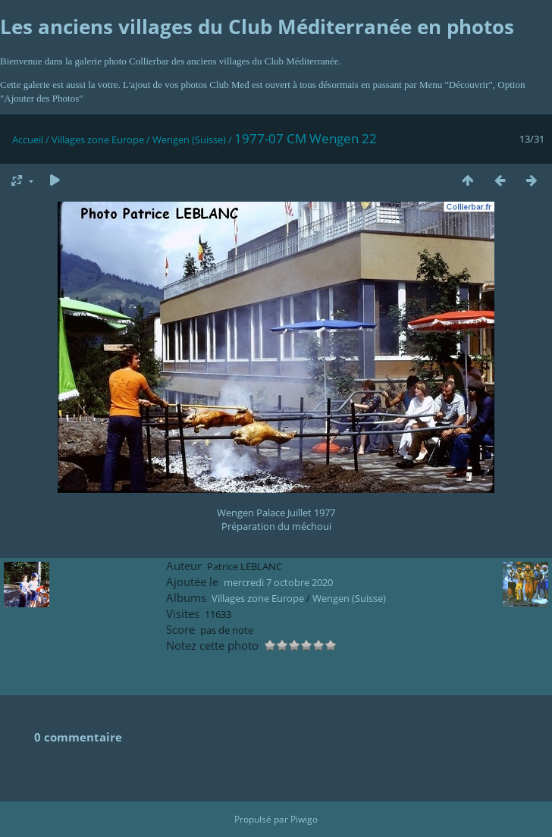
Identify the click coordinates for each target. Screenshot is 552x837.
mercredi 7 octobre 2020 (278, 582)
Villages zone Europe (98, 139)
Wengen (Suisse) (189, 139)
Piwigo (304, 819)
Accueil (27, 139)
